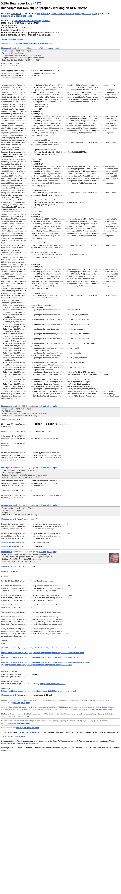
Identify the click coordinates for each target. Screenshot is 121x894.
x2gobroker (16, 13)
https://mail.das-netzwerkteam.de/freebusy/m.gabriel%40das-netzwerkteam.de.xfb (38, 691)
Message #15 (6, 468)
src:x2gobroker (24, 16)
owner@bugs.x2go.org (29, 732)
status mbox (34, 43)
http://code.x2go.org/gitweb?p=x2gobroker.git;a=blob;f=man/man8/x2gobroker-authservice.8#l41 (45, 662)
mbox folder (23, 43)
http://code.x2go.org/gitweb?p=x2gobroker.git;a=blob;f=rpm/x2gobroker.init (40, 648)
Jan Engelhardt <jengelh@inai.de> (32, 20)
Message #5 (6, 48)
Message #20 (6, 505)
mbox (50, 48)
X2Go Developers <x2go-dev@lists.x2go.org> (75, 13)
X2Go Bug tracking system (13, 737)
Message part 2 (9, 695)
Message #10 (6, 406)
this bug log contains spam (27, 728)
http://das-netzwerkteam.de (52, 684)
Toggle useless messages (12, 39)
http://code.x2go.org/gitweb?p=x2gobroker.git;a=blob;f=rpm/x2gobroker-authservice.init (42, 653)
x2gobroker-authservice (13, 542)
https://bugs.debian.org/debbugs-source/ (19, 743)
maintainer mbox (46, 43)
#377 (38, 3)
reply (56, 48)
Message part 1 (9, 519)
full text (44, 48)
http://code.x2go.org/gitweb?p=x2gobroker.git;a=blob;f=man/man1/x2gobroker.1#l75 (39, 657)
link (27, 703)
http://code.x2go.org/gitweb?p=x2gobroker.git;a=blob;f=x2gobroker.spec (38, 665)
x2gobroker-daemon (10, 546)
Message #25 (6, 552)
